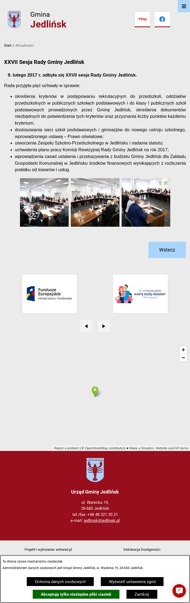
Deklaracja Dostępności (142, 549)
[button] (44, 225)
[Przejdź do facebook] (162, 19)
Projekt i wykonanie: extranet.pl (48, 549)
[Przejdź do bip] (142, 19)
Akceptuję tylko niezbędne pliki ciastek (76, 594)
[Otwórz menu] (184, 6)
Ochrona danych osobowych (60, 581)
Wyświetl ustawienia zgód (132, 581)
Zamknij (142, 594)
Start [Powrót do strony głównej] (7, 45)
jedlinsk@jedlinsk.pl (102, 520)
